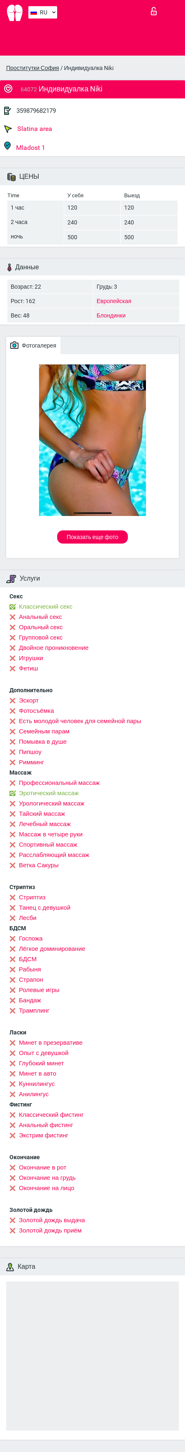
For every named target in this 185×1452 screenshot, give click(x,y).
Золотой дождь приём (50, 1230)
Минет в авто (37, 1073)
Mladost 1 (24, 146)
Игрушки (31, 658)
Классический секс (45, 606)
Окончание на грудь (47, 1177)
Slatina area (28, 129)
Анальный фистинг (46, 1125)
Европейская (114, 301)
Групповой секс (40, 637)
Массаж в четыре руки (51, 834)
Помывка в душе (43, 741)
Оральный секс (40, 627)
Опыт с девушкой (44, 1053)
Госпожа (31, 938)
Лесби (28, 918)
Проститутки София (32, 68)
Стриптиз (32, 897)
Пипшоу (30, 752)
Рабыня (30, 969)
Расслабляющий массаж (54, 855)
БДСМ (28, 959)
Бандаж (30, 1000)
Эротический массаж (49, 793)
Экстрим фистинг (43, 1135)
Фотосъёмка (36, 710)
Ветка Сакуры (38, 865)
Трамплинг (34, 1010)
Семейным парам (44, 731)
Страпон (31, 979)
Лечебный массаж (45, 824)
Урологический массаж (51, 803)
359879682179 (36, 110)
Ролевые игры (39, 990)
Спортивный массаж (48, 844)
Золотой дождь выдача (52, 1220)
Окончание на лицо (46, 1188)
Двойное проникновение (53, 647)
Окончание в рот (42, 1167)
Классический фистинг (51, 1114)
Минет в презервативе (51, 1042)
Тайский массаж (42, 813)
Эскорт (29, 700)
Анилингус (34, 1094)
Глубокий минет (41, 1063)
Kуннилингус (37, 1084)
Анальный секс (40, 617)
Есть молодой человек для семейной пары (80, 721)
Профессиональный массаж (59, 783)
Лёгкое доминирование (52, 948)
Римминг (31, 762)
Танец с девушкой (44, 907)
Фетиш (28, 668)
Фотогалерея (33, 345)
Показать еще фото (92, 537)
